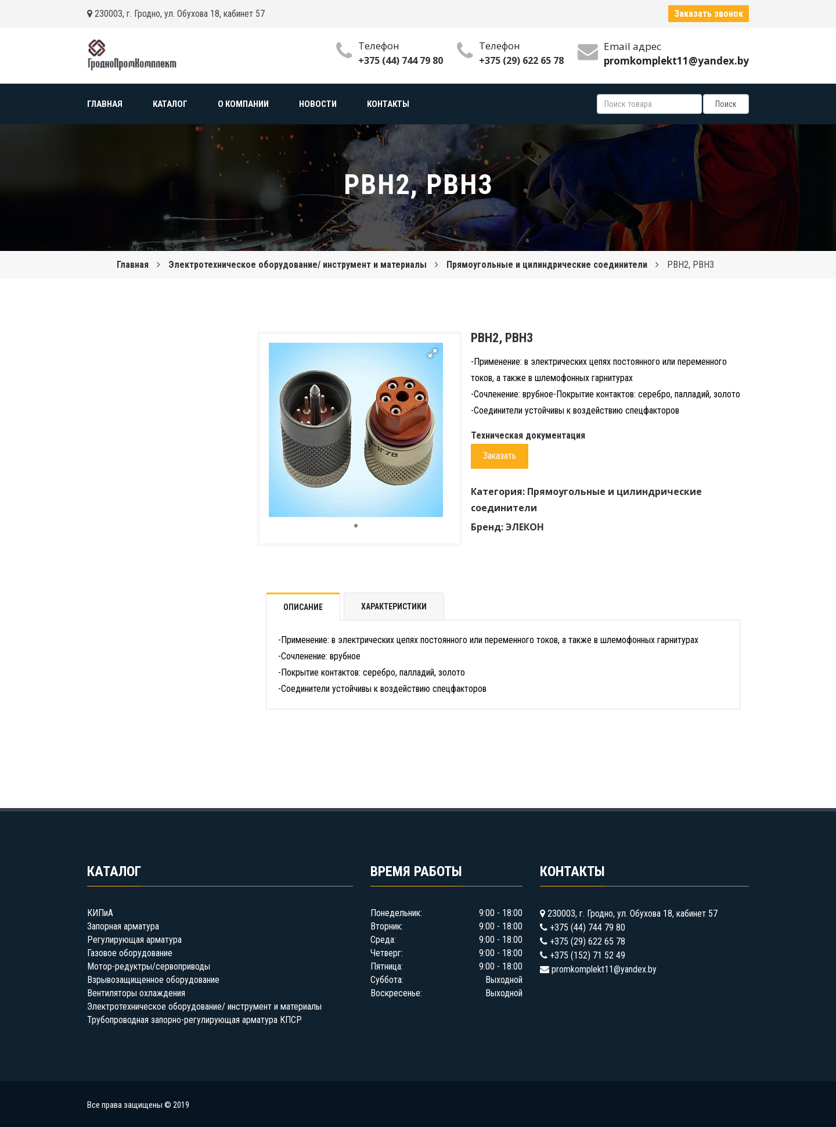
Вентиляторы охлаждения (136, 993)
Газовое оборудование (129, 953)
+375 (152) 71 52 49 (587, 955)
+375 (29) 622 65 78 (521, 60)
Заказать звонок (708, 13)
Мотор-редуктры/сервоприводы (148, 966)
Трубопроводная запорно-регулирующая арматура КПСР (194, 1019)
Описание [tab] (303, 607)
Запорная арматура (123, 926)
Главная (133, 264)
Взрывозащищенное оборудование (153, 979)
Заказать (499, 455)
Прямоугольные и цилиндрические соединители (546, 264)
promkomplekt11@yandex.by (604, 969)
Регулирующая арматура (134, 939)
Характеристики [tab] (394, 606)
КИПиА (100, 912)
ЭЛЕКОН (525, 527)
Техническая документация (528, 435)
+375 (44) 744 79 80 (400, 60)
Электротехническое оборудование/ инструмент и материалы (297, 264)
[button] (432, 353)
